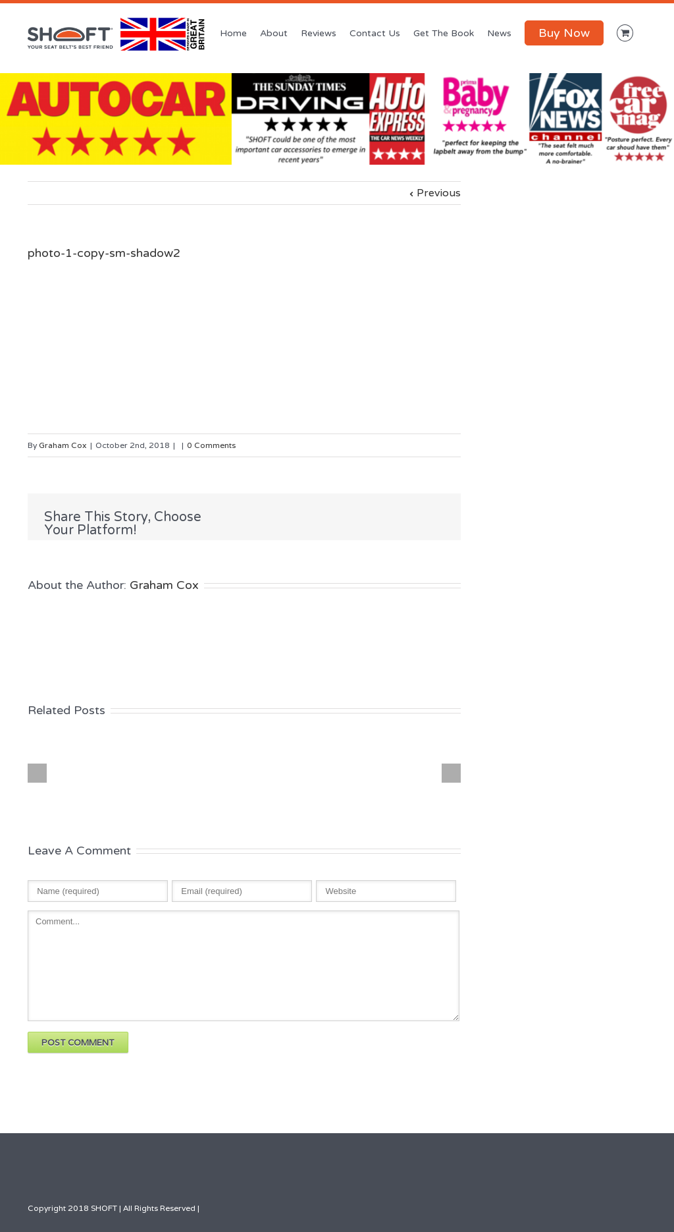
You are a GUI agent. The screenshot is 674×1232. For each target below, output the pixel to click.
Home (233, 33)
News (499, 33)
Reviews (318, 33)
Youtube (597, 1208)
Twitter (376, 517)
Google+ (570, 1206)
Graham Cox (63, 445)
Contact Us (375, 33)
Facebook (350, 517)
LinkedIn (404, 516)
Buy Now (564, 33)
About (274, 33)
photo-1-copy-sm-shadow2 (104, 253)
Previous (439, 193)
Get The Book (443, 33)
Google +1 (435, 518)
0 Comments (211, 445)
